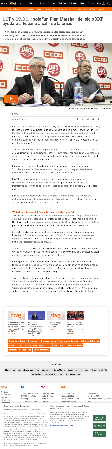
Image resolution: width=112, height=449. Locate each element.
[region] (56, 426)
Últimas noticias (73, 374)
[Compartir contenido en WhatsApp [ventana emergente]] (93, 119)
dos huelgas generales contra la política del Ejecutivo (57, 291)
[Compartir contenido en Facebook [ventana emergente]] (77, 119)
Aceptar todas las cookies (99, 418)
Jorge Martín (59, 370)
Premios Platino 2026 (54, 374)
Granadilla (46, 370)
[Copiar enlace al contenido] (98, 119)
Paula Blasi (36, 374)
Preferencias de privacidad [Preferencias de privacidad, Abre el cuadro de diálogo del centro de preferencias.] (99, 433)
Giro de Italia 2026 (99, 370)
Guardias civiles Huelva (78, 370)
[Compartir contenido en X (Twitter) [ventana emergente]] (82, 119)
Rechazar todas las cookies (99, 426)
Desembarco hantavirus (28, 370)
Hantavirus (10, 370)
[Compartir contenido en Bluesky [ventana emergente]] (88, 119)
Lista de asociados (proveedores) (62, 425)
